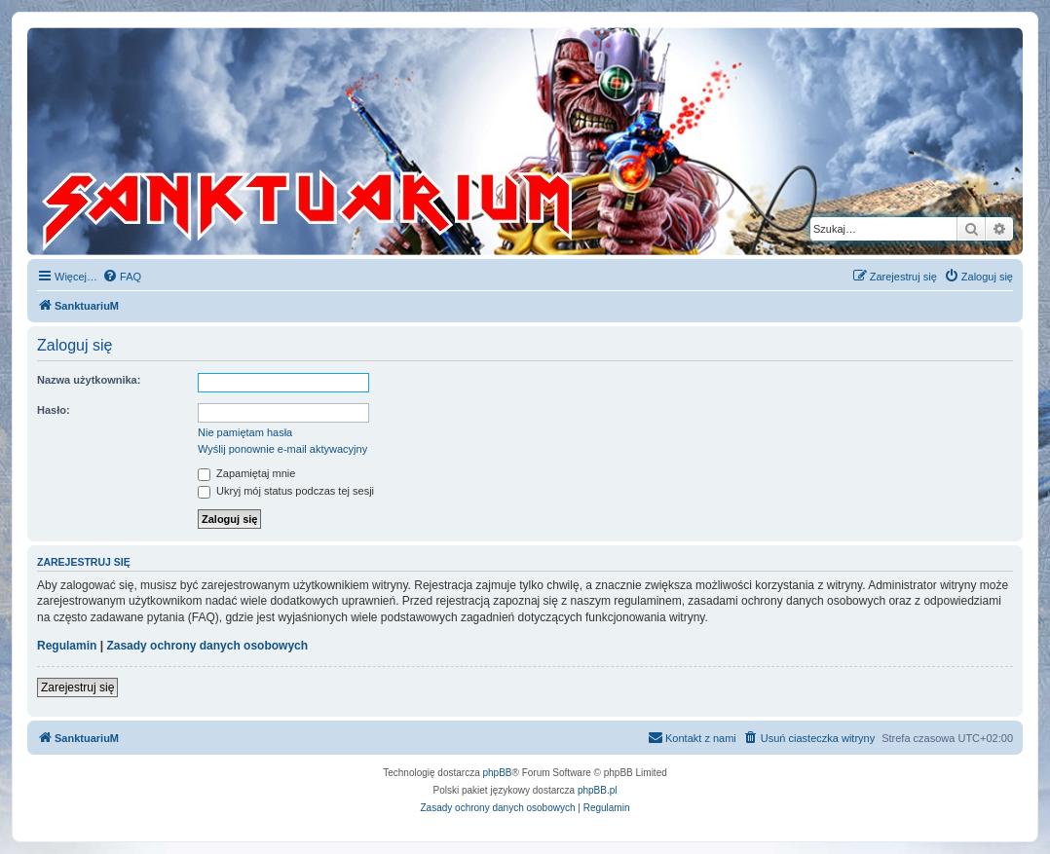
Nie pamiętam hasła (245, 432)
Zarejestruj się (77, 687)
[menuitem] (121, 276)
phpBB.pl (598, 790)
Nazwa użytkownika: (88, 380)
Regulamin (66, 645)
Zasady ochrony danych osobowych (207, 645)
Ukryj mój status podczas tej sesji (286, 491)
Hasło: (53, 410)
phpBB (497, 772)
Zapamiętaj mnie (246, 473)
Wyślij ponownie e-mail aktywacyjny (282, 449)
